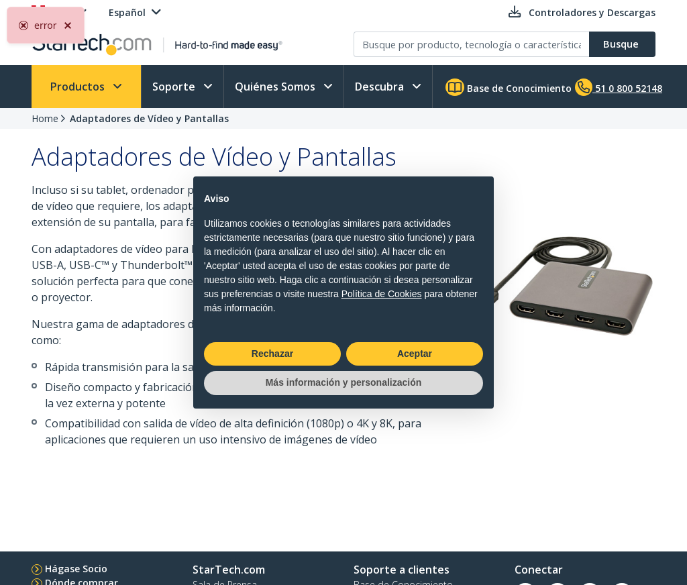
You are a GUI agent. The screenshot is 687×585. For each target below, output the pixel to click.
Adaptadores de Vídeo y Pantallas (149, 118)
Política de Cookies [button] (381, 293)
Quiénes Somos (276, 86)
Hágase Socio (76, 568)
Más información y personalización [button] (344, 382)
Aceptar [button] (414, 353)
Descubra (381, 86)
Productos (78, 86)
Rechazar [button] (272, 353)
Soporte (175, 86)
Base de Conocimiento (508, 87)
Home (45, 118)
